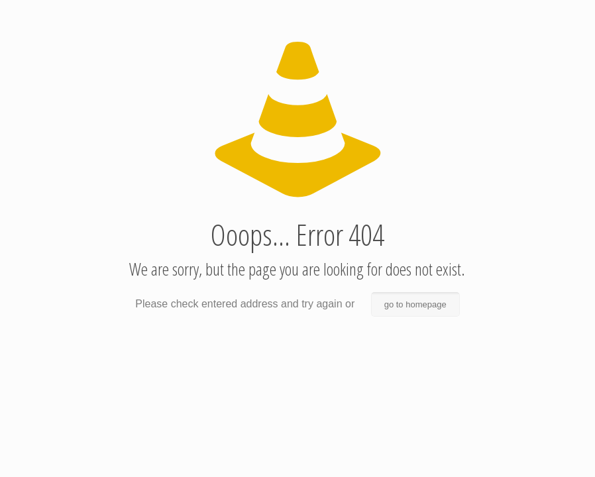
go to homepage (415, 304)
